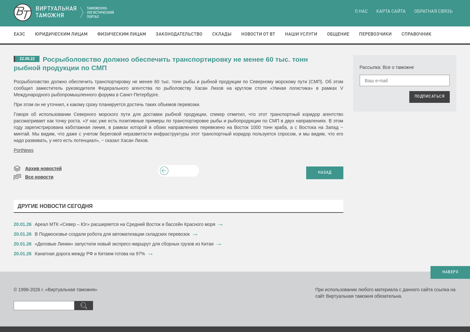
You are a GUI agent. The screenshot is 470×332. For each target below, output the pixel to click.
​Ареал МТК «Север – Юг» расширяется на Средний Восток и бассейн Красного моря (125, 224)
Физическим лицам (121, 34)
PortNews (24, 150)
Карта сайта (391, 11)
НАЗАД (325, 173)
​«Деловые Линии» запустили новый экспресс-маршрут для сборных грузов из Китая (124, 243)
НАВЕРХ (450, 272)
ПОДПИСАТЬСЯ (430, 97)
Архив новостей (43, 168)
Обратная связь (433, 11)
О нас (361, 11)
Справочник (416, 34)
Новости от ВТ (258, 34)
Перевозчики (375, 34)
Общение (338, 34)
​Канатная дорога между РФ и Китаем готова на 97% (90, 253)
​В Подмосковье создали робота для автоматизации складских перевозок (112, 234)
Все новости (39, 177)
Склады (221, 34)
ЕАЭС (19, 34)
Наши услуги (301, 34)
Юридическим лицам (61, 34)
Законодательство (179, 34)
